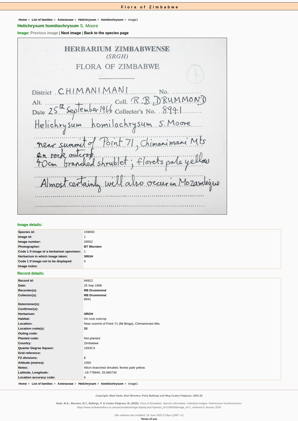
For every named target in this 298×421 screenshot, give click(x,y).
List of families (42, 19)
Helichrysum (87, 19)
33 (85, 328)
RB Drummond (95, 290)
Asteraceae (65, 19)
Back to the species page (106, 33)
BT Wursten (93, 246)
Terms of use (149, 419)
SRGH (88, 256)
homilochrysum (112, 19)
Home (23, 19)
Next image (71, 33)
